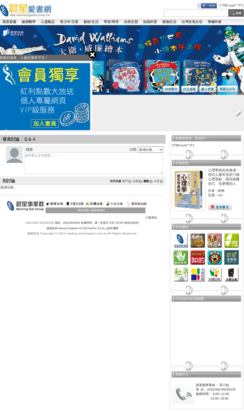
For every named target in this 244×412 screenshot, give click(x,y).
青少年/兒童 (69, 22)
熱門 (126, 181)
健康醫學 (29, 22)
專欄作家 (215, 22)
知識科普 (150, 22)
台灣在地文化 (192, 22)
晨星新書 (9, 22)
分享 (158, 181)
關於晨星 (83, 210)
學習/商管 (111, 22)
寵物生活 (169, 22)
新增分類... (83, 187)
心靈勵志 (48, 22)
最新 (148, 181)
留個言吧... (93, 163)
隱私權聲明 (98, 210)
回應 (137, 181)
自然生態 (131, 22)
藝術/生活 (91, 22)
